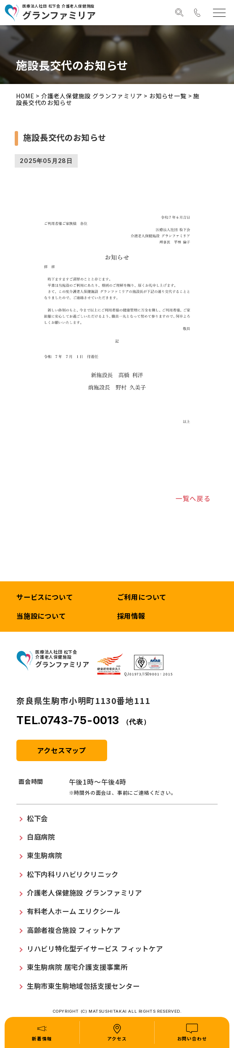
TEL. (83, 721)
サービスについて (44, 598)
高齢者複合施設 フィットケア (74, 930)
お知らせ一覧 (168, 96)
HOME (25, 96)
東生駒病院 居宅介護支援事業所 (77, 968)
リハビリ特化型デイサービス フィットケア (95, 949)
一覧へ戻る (193, 499)
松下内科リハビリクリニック (72, 874)
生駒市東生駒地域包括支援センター (83, 986)
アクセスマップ (61, 751)
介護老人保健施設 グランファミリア (91, 96)
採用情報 (131, 617)
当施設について (41, 617)
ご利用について (142, 598)
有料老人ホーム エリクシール (74, 912)
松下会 (37, 819)
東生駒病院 (44, 856)
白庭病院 (41, 837)
